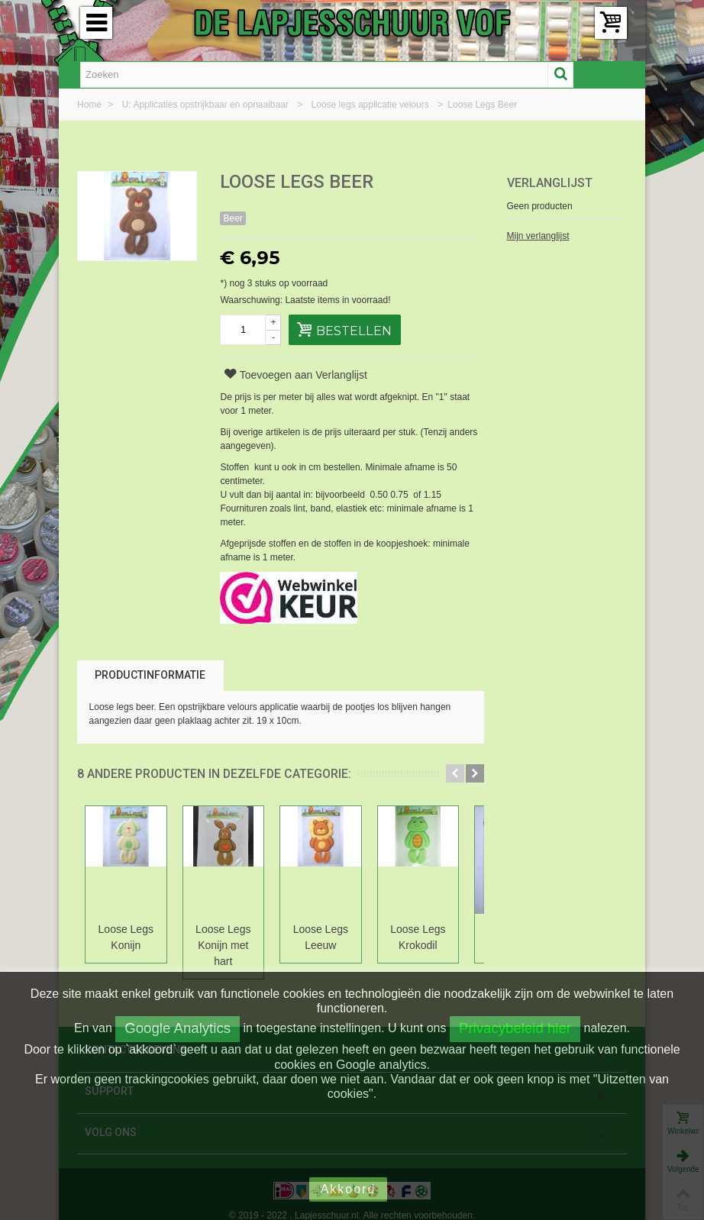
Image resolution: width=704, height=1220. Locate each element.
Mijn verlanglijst (538, 236)
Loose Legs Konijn (127, 937)
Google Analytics (177, 1028)
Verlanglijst (550, 183)
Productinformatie (150, 675)
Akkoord (348, 1189)
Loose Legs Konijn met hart (228, 937)
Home (90, 104)
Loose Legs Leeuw (329, 937)
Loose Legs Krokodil (429, 937)
